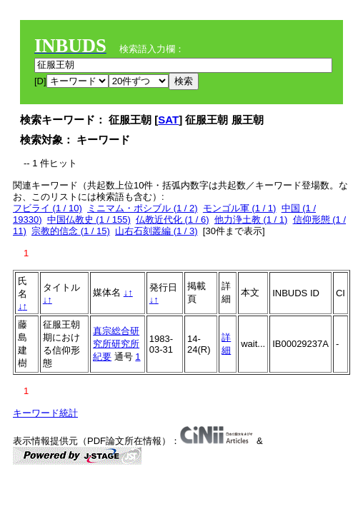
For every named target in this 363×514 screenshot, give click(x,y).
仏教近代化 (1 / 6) (172, 219)
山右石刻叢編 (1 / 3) (156, 231)
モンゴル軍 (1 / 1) (240, 208)
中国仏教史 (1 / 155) (89, 219)
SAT (168, 120)
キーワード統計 (45, 413)
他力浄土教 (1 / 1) (251, 219)
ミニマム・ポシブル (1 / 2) (142, 208)
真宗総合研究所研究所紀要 (116, 344)
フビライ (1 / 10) (47, 208)
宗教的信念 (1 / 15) (70, 231)
